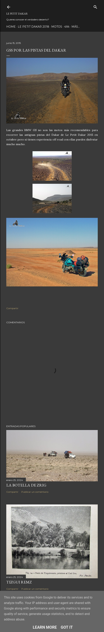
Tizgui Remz (19, 582)
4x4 (66, 26)
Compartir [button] (12, 308)
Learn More (45, 627)
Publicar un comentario (34, 491)
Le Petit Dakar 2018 (33, 26)
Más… (75, 26)
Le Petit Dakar (17, 13)
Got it (67, 627)
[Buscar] (95, 6)
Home (11, 26)
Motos (56, 26)
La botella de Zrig (26, 485)
